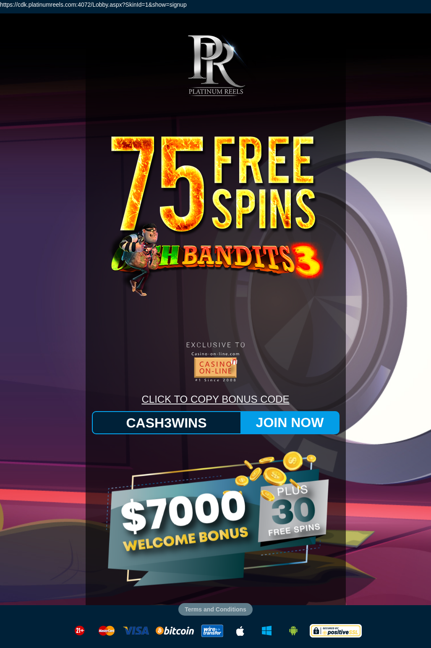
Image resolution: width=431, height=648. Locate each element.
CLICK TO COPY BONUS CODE (215, 399)
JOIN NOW (290, 422)
